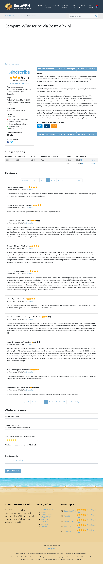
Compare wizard (65, 7)
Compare (57, 6)
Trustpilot (29, 191)
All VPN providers (47, 511)
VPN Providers (21, 17)
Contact (44, 528)
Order (94, 162)
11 (66, 182)
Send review (12, 472)
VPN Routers (45, 523)
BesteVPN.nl (9, 17)
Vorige (23, 403)
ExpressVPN (68, 523)
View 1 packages (67, 70)
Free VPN (73, 7)
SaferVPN (67, 528)
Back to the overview (12, 65)
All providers (48, 7)
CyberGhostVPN (70, 513)
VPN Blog (91, 7)
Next (79, 182)
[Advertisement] (51, 49)
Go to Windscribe (47, 70)
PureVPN (67, 518)
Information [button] (83, 6)
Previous (25, 182)
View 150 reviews (86, 70)
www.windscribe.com (19, 85)
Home (40, 6)
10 (62, 182)
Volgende (78, 403)
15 (74, 182)
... (70, 182)
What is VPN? (46, 518)
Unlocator (67, 533)
